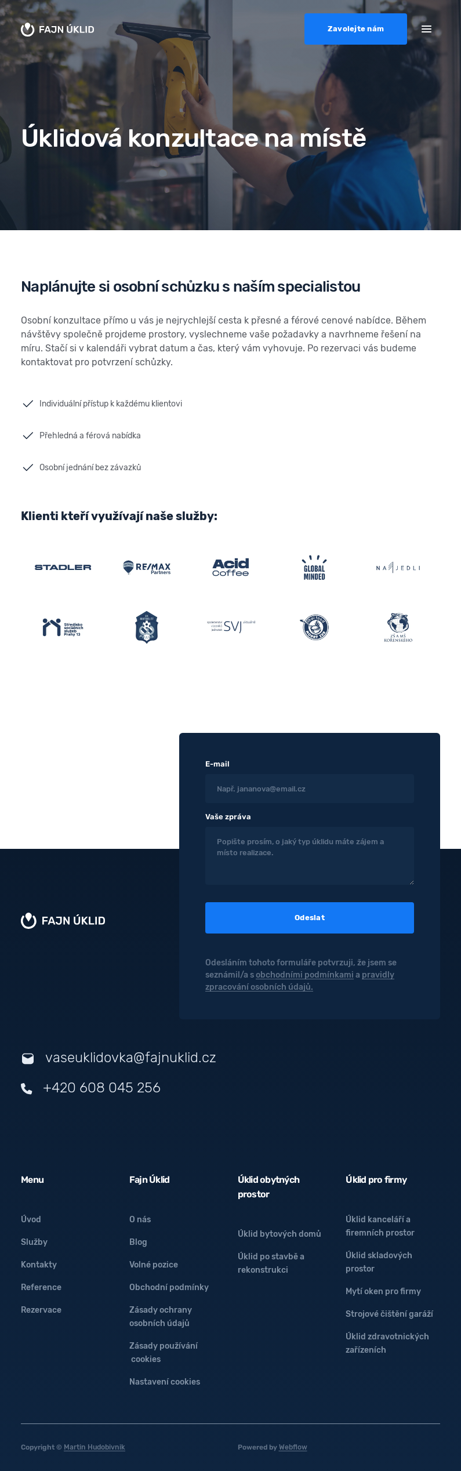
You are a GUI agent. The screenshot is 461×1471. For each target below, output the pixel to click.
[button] (426, 27)
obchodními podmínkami (305, 975)
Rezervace (41, 1310)
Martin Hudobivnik (94, 1447)
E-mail (217, 764)
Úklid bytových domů (279, 1234)
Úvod (31, 1220)
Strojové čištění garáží (389, 1314)
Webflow (293, 1447)
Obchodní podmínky (169, 1287)
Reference (41, 1287)
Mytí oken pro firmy (383, 1291)
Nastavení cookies (164, 1382)
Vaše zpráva (228, 816)
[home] (57, 29)
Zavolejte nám (356, 28)
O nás (140, 1220)
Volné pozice (153, 1265)
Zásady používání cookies (163, 1352)
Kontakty (39, 1265)
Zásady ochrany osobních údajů (160, 1316)
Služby (34, 1242)
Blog (138, 1242)
